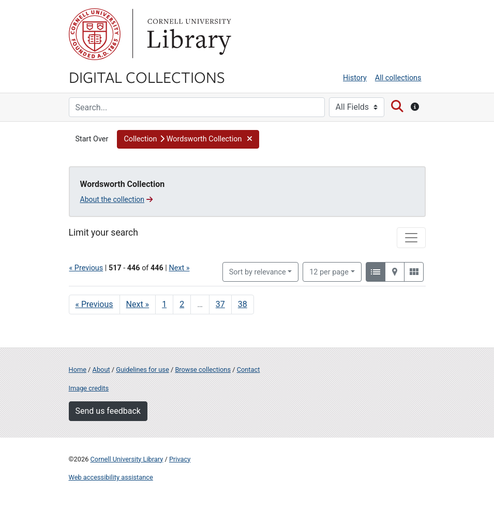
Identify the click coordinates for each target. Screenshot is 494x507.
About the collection (116, 199)
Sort (257, 272)
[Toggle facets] (411, 237)
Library (187, 34)
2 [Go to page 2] (181, 304)
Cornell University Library (127, 459)
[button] (188, 139)
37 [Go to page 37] (220, 304)
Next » (179, 268)
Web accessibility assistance (111, 477)
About (101, 369)
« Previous (86, 268)
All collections (398, 78)
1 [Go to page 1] (164, 304)
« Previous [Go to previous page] (94, 304)
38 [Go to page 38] (242, 304)
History (355, 78)
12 (329, 271)
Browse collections (203, 369)
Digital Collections (147, 76)
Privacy (179, 459)
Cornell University (95, 34)
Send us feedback (108, 411)
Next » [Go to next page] (137, 304)
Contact (248, 369)
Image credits (89, 388)
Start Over (92, 139)
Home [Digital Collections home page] (77, 369)
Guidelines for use (142, 369)
